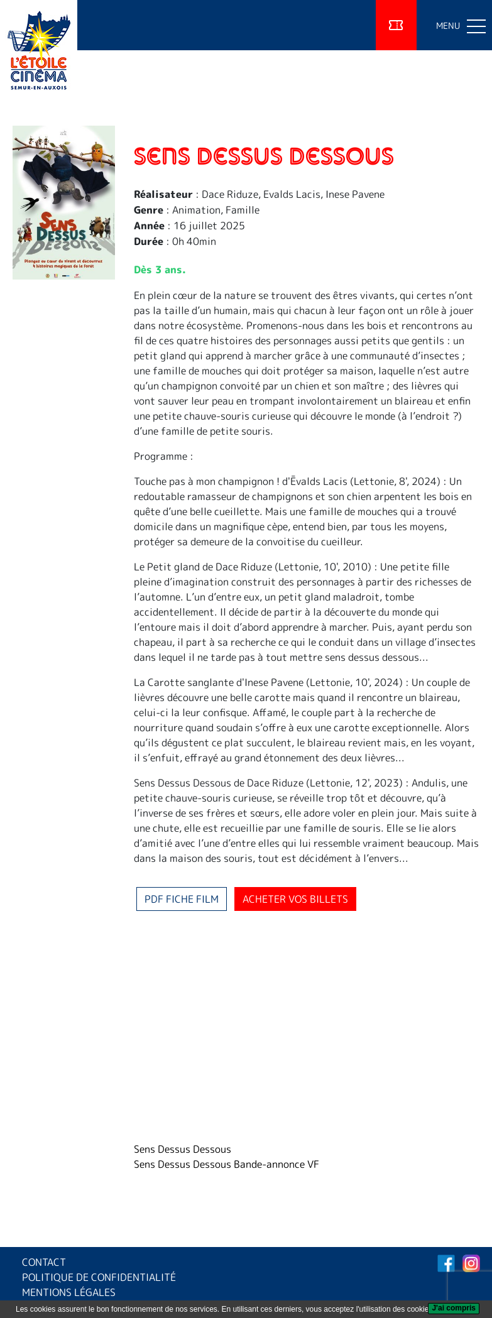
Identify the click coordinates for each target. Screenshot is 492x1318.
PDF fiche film (182, 899)
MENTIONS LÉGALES (69, 1292)
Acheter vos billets (295, 899)
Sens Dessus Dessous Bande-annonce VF (226, 1164)
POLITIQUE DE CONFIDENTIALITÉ (99, 1277)
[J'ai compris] (453, 1308)
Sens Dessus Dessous (182, 1149)
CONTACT (44, 1262)
